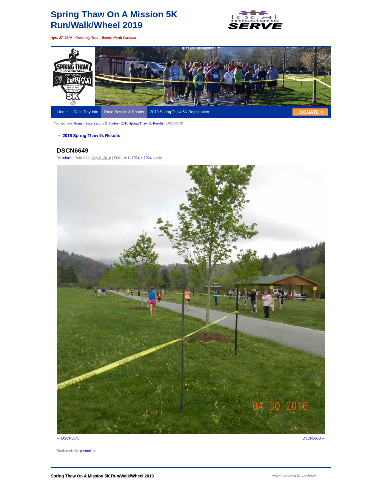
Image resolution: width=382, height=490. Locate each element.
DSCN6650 (312, 438)
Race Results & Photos (124, 112)
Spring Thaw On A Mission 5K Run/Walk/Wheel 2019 (102, 476)
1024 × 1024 (142, 158)
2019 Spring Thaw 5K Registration (179, 112)
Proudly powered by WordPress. (295, 476)
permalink (87, 451)
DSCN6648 (70, 438)
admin (67, 158)
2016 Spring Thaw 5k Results (142, 123)
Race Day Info (86, 112)
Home (62, 112)
